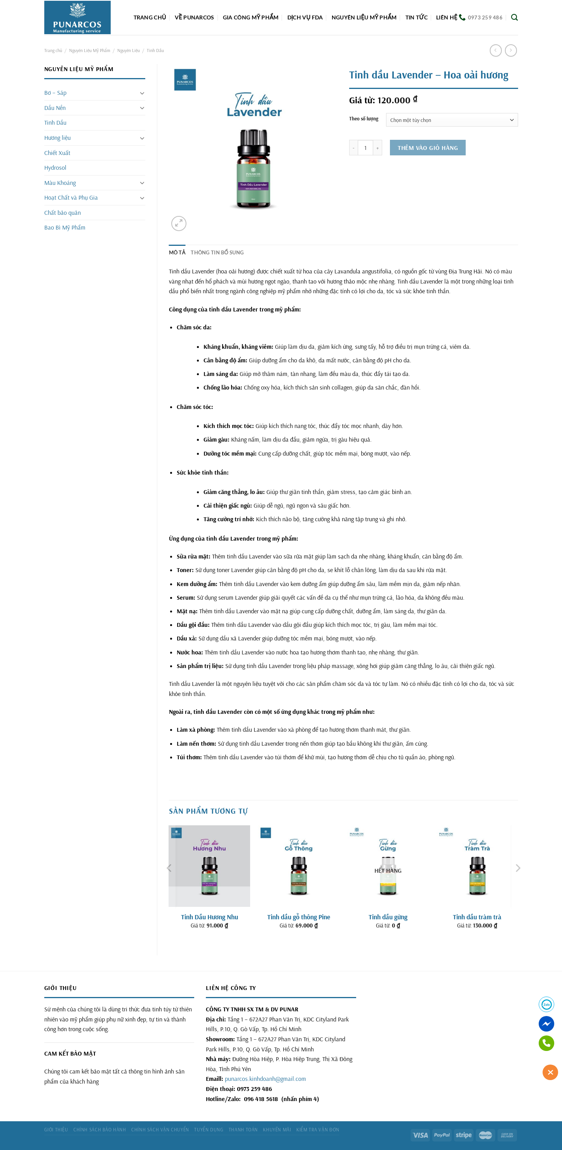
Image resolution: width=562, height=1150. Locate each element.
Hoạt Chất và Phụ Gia (71, 197)
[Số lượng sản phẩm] (365, 147)
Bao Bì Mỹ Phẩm (64, 227)
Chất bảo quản (62, 212)
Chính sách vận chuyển (160, 1130)
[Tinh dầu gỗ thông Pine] (298, 866)
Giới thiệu (56, 1130)
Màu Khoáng (60, 182)
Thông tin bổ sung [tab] (217, 252)
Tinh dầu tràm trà (477, 917)
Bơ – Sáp (55, 92)
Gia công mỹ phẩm (250, 17)
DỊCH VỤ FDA (305, 17)
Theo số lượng (363, 119)
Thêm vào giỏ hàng (428, 147)
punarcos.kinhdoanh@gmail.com (265, 1078)
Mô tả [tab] (177, 252)
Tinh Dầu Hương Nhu (209, 917)
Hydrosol (55, 167)
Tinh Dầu (155, 50)
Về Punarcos (194, 17)
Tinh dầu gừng (388, 917)
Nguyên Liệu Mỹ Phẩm (89, 50)
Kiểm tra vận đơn (317, 1130)
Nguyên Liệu (128, 50)
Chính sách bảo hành (99, 1130)
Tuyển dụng (208, 1130)
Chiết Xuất (57, 153)
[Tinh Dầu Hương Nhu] (209, 866)
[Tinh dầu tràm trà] (477, 866)
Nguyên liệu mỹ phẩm (364, 17)
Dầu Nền (55, 107)
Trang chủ (150, 17)
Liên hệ (446, 17)
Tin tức (416, 17)
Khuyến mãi (277, 1130)
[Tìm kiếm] (514, 18)
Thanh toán (243, 1130)
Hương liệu (57, 137)
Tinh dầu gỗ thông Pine (298, 917)
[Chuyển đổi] (142, 92)
